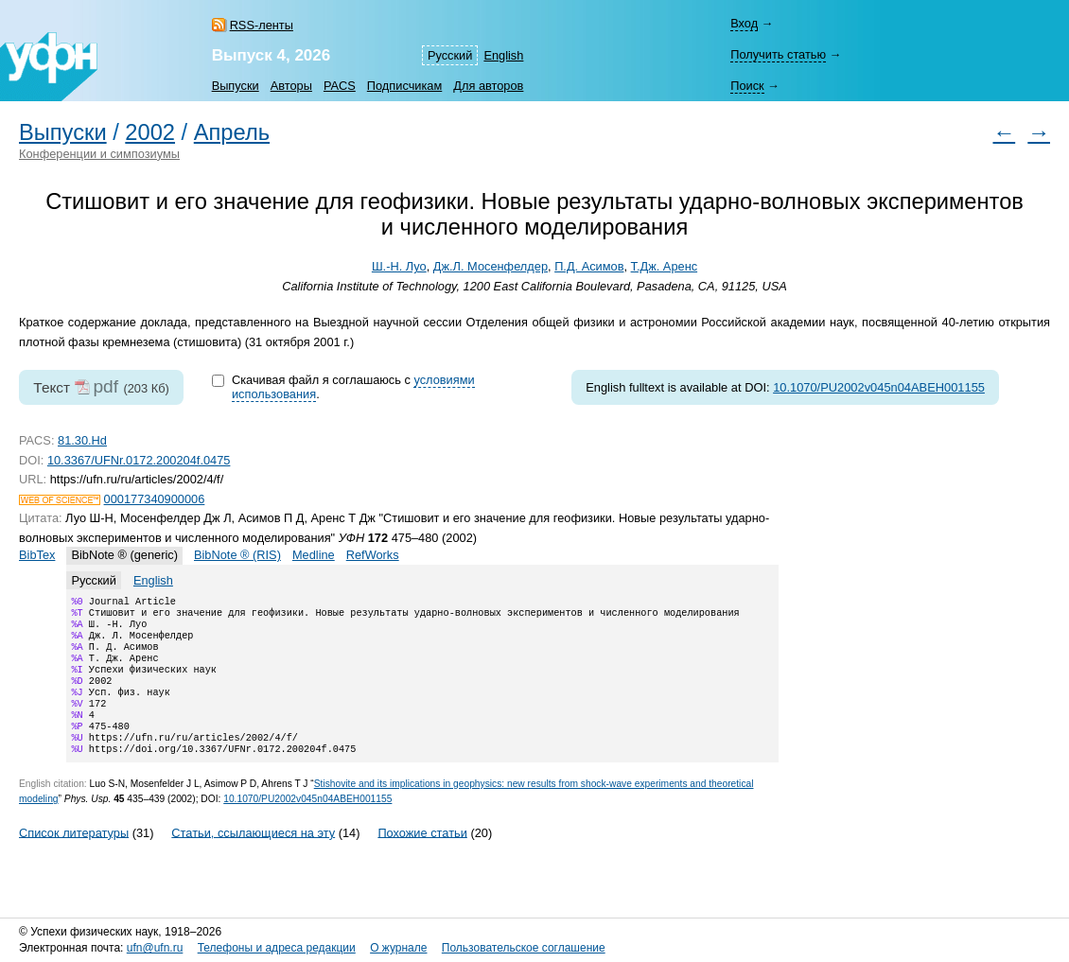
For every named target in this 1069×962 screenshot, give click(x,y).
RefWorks (372, 555)
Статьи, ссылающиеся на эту (253, 858)
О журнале (398, 947)
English (503, 55)
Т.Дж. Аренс (664, 266)
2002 (150, 132)
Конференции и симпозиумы (99, 154)
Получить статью (778, 54)
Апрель (232, 132)
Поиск (746, 86)
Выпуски (235, 86)
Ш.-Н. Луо (399, 266)
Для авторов (488, 86)
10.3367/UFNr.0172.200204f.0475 (139, 460)
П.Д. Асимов (588, 266)
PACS (340, 86)
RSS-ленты (261, 25)
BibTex (37, 555)
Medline (313, 555)
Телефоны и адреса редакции (277, 947)
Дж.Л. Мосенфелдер (490, 266)
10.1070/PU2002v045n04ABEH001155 (879, 387)
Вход (744, 23)
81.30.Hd (82, 440)
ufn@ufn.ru (155, 947)
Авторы (291, 86)
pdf (105, 386)
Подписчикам (404, 86)
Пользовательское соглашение (523, 947)
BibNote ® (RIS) (237, 555)
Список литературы (74, 858)
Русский (450, 55)
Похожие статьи (421, 858)
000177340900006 (154, 499)
